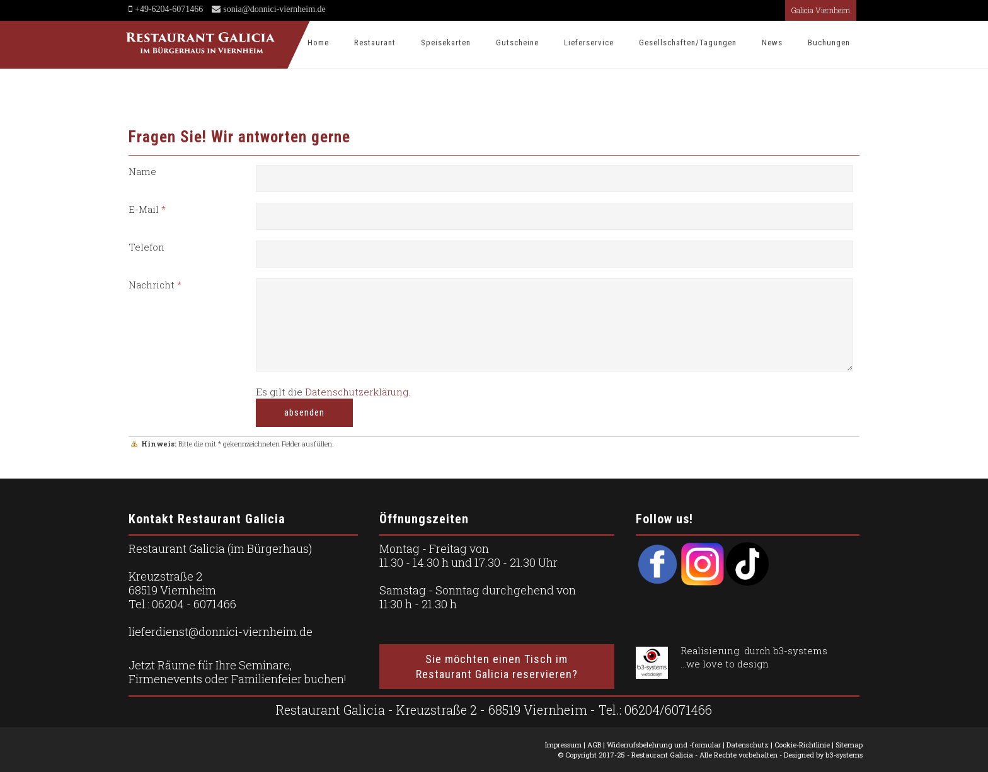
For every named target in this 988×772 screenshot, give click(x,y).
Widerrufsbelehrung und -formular (664, 744)
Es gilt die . (333, 391)
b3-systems (800, 650)
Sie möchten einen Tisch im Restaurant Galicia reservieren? (497, 666)
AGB (594, 744)
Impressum (563, 744)
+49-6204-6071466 (168, 8)
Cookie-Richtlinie (802, 744)
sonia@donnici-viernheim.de (273, 8)
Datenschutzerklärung (356, 391)
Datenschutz (748, 744)
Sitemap (849, 744)
